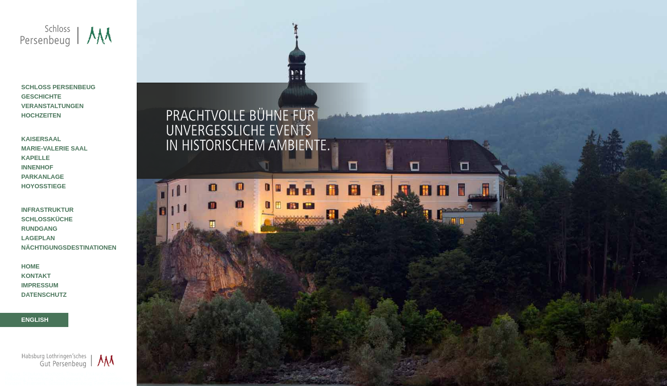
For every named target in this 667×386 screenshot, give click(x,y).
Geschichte (41, 96)
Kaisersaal (41, 139)
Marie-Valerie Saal (54, 148)
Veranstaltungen (52, 105)
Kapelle (35, 157)
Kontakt (36, 275)
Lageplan (38, 238)
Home (30, 266)
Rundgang (39, 228)
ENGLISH (35, 319)
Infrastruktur (47, 209)
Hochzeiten (41, 115)
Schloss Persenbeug (58, 87)
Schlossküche (47, 219)
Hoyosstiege (43, 186)
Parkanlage (42, 176)
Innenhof (37, 167)
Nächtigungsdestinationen (68, 247)
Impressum (39, 285)
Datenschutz (44, 294)
